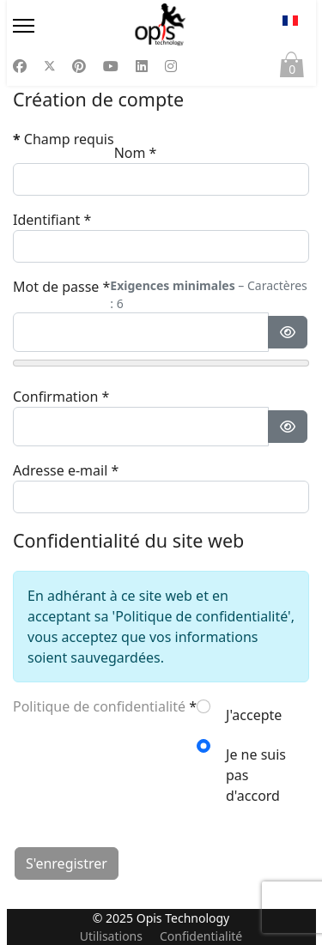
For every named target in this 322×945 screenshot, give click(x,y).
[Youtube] (110, 66)
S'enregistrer (66, 863)
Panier (292, 68)
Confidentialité (201, 936)
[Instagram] (171, 66)
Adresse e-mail (65, 470)
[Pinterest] (79, 66)
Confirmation (61, 396)
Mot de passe (61, 286)
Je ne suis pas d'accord (256, 775)
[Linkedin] (142, 66)
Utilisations (111, 936)
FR (290, 20)
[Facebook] (20, 66)
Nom (135, 152)
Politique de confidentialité (99, 706)
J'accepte (254, 715)
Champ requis (63, 139)
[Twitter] (50, 66)
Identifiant (52, 219)
